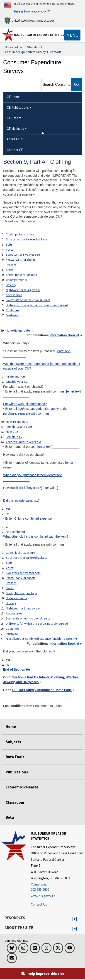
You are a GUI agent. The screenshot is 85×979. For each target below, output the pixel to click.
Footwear (12, 315)
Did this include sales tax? (21, 500)
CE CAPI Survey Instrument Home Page (42, 690)
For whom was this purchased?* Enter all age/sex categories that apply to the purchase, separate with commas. (35, 408)
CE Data (12, 118)
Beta (10, 817)
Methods (55, 52)
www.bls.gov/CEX (43, 896)
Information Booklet (64, 335)
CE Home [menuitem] (13, 97)
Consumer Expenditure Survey (25, 52)
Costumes (12, 310)
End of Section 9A (16, 669)
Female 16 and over (19, 427)
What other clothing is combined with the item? (35, 536)
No (8, 514)
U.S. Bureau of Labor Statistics (39, 35)
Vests (9, 249)
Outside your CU (17, 382)
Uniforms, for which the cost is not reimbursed (37, 305)
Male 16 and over (17, 422)
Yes (8, 508)
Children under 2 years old (23, 442)
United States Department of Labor (29, 20)
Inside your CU (15, 377)
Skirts (10, 270)
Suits (9, 244)
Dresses (11, 265)
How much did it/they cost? (22, 488)
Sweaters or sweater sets (23, 254)
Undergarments (16, 280)
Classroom (15, 802)
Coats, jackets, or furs (20, 553)
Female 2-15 (14, 437)
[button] (74, 919)
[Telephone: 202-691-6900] (57, 887)
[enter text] (63, 351)
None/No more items (20, 330)
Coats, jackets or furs (20, 234)
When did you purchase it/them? (25, 475)
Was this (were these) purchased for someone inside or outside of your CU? (41, 366)
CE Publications (18, 107)
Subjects (13, 741)
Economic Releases (22, 787)
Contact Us (39, 904)
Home (11, 726)
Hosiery (11, 285)
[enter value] (49, 488)
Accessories (14, 295)
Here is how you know (29, 11)
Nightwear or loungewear (23, 290)
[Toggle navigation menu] (72, 35)
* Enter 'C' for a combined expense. (28, 518)
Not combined (15, 532)
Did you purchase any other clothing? (29, 651)
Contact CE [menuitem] (15, 150)
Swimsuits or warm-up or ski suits (28, 300)
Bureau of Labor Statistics (22, 47)
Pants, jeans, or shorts (20, 259)
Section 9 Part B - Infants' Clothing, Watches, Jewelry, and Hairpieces (41, 679)
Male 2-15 (12, 432)
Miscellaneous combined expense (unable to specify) (41, 639)
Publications (17, 772)
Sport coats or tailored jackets (26, 239)
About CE (13, 139)
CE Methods (15, 128)
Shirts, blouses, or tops (21, 275)
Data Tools (15, 756)
